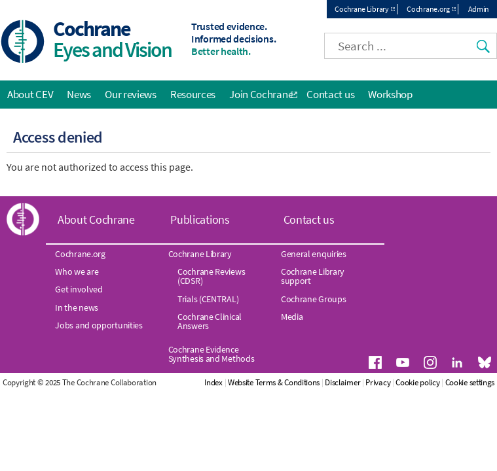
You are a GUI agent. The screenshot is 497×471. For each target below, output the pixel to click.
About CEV (30, 94)
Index (213, 382)
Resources (192, 94)
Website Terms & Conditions (274, 382)
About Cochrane (96, 219)
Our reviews (130, 94)
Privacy (377, 382)
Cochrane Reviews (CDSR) (211, 276)
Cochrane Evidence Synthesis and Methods (211, 353)
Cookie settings (470, 382)
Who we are (76, 271)
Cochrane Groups (313, 299)
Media (292, 317)
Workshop (390, 94)
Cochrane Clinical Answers (209, 321)
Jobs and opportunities (98, 325)
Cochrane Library (361, 9)
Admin (479, 9)
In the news (76, 307)
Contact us (330, 94)
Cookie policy (417, 382)
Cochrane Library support (312, 276)
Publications (199, 219)
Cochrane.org (428, 9)
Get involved (78, 289)
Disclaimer (342, 382)
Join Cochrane (261, 94)
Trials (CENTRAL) (207, 299)
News (79, 94)
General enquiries (313, 254)
